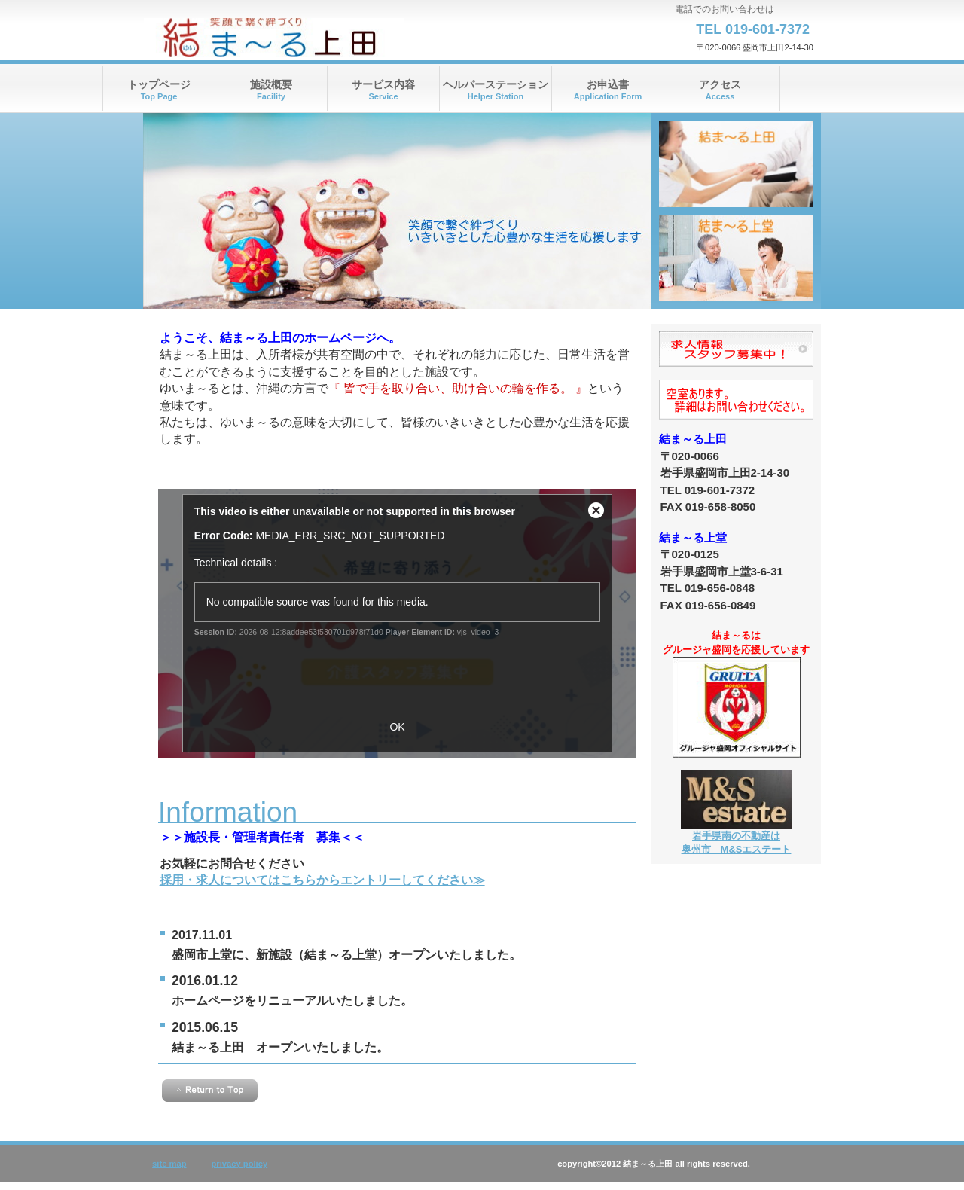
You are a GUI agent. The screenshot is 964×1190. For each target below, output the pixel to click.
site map (169, 1163)
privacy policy (240, 1163)
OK (396, 727)
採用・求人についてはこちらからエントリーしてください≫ (322, 880)
